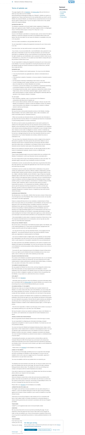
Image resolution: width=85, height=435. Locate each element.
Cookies (62, 13)
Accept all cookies (31, 429)
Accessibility (63, 12)
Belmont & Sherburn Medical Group (23, 1)
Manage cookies (56, 429)
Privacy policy (63, 17)
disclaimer (27, 12)
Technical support (15, 431)
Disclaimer (62, 15)
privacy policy (36, 12)
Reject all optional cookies (44, 429)
